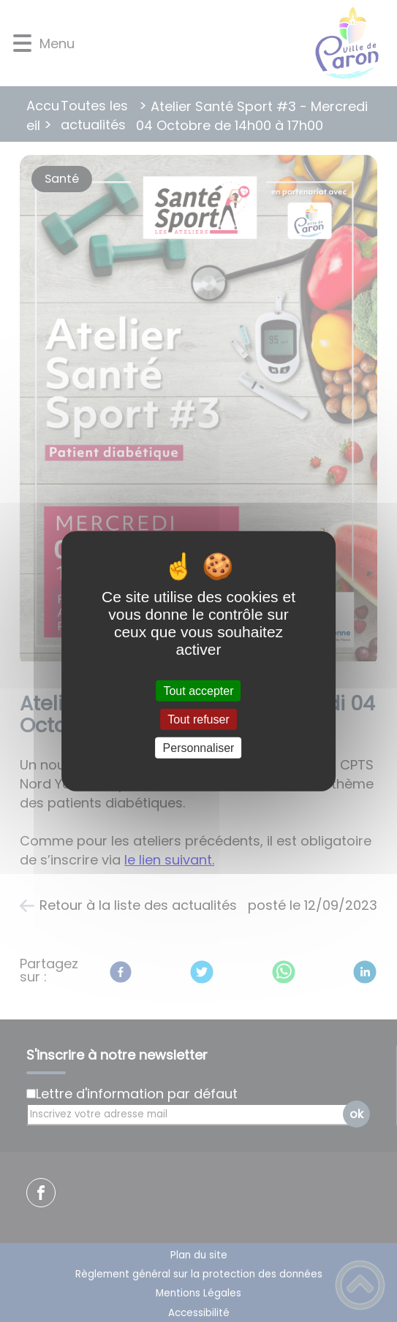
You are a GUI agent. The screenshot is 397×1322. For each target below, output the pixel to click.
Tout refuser (198, 719)
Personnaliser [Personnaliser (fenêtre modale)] (199, 748)
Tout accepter (198, 690)
